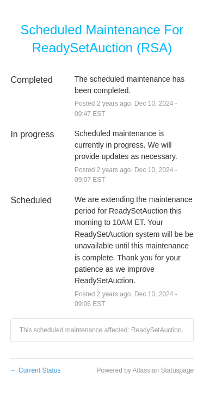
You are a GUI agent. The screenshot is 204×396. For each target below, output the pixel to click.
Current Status (35, 370)
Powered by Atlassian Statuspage (145, 370)
